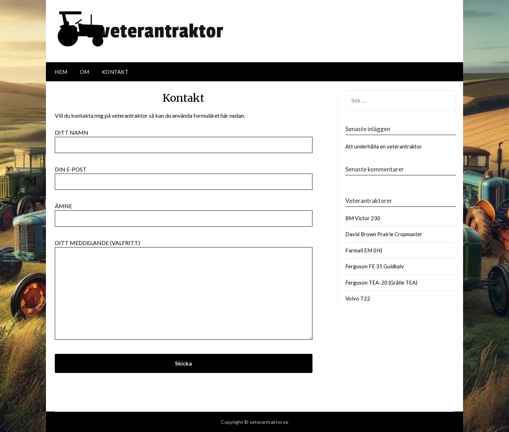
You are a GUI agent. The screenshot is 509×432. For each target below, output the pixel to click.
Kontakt (115, 72)
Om (84, 72)
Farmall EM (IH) (363, 250)
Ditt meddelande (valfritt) (183, 290)
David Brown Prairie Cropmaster (383, 234)
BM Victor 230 (362, 218)
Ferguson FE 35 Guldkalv (374, 266)
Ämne (183, 212)
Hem (61, 72)
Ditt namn (183, 138)
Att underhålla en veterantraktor (383, 146)
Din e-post (183, 175)
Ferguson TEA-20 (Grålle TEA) (381, 282)
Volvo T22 (357, 298)
